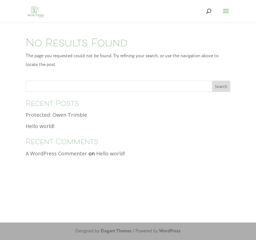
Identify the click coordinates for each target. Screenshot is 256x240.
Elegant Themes (116, 231)
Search (221, 86)
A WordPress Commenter (56, 153)
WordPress (169, 231)
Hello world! (40, 126)
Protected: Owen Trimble (56, 114)
